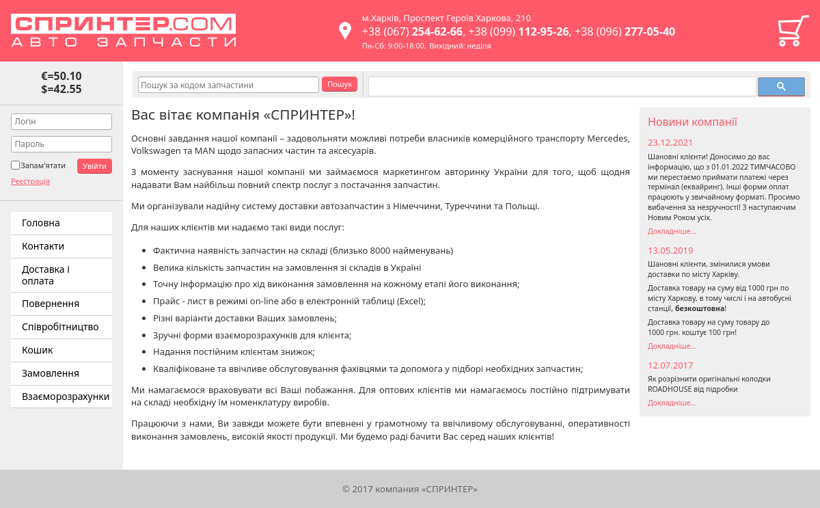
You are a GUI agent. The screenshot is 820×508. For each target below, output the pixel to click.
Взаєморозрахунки (65, 396)
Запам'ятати (43, 165)
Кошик (793, 30)
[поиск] (561, 87)
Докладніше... (672, 231)
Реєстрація (30, 181)
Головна (41, 222)
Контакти (43, 245)
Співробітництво (60, 326)
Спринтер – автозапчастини (123, 30)
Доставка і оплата (46, 275)
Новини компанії (692, 121)
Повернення (50, 303)
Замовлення (50, 372)
